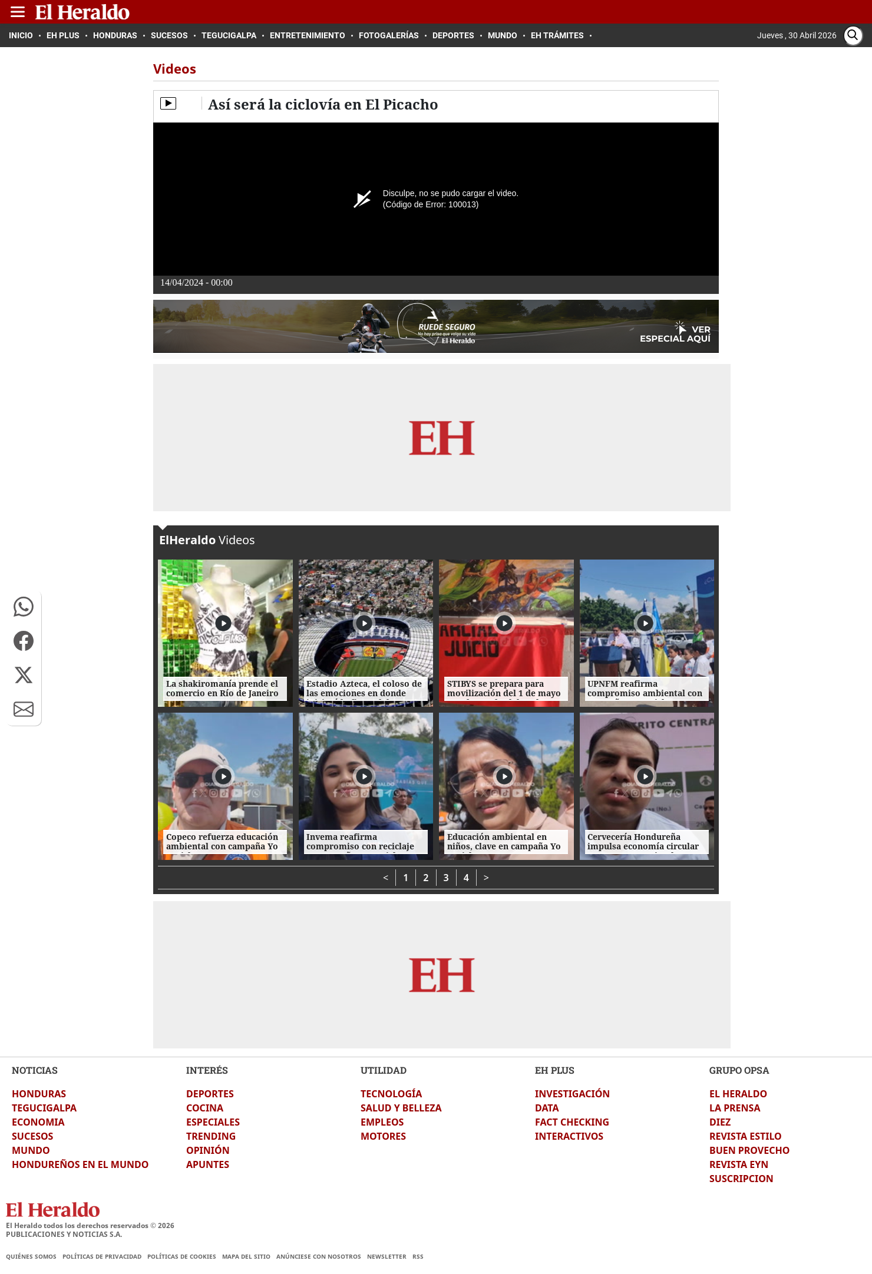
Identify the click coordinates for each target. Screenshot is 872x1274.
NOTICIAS (35, 1070)
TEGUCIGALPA (44, 1107)
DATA (547, 1107)
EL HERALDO (738, 1093)
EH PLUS (554, 1070)
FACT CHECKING (572, 1122)
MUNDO (31, 1150)
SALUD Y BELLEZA (401, 1107)
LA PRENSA (734, 1107)
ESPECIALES (213, 1122)
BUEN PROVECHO (749, 1150)
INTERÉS (207, 1070)
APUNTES (207, 1164)
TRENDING (211, 1136)
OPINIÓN (208, 1150)
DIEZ (720, 1122)
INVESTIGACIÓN (572, 1093)
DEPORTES (210, 1093)
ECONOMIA (38, 1122)
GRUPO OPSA (739, 1070)
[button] (23, 606)
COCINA (204, 1107)
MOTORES (383, 1136)
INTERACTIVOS (569, 1136)
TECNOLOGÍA (391, 1093)
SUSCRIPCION (741, 1178)
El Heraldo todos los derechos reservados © (90, 1225)
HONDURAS (39, 1093)
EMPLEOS (382, 1122)
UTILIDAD (384, 1070)
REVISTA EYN (738, 1164)
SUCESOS (32, 1136)
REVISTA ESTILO (745, 1136)
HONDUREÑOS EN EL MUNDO (80, 1164)
